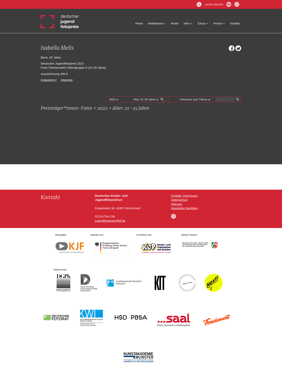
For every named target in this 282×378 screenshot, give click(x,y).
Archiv (175, 23)
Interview (67, 80)
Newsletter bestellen (184, 208)
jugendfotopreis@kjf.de (110, 220)
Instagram (47, 80)
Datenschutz (179, 199)
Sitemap (176, 204)
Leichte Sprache (214, 3)
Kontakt (235, 23)
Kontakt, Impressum (184, 195)
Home (139, 23)
